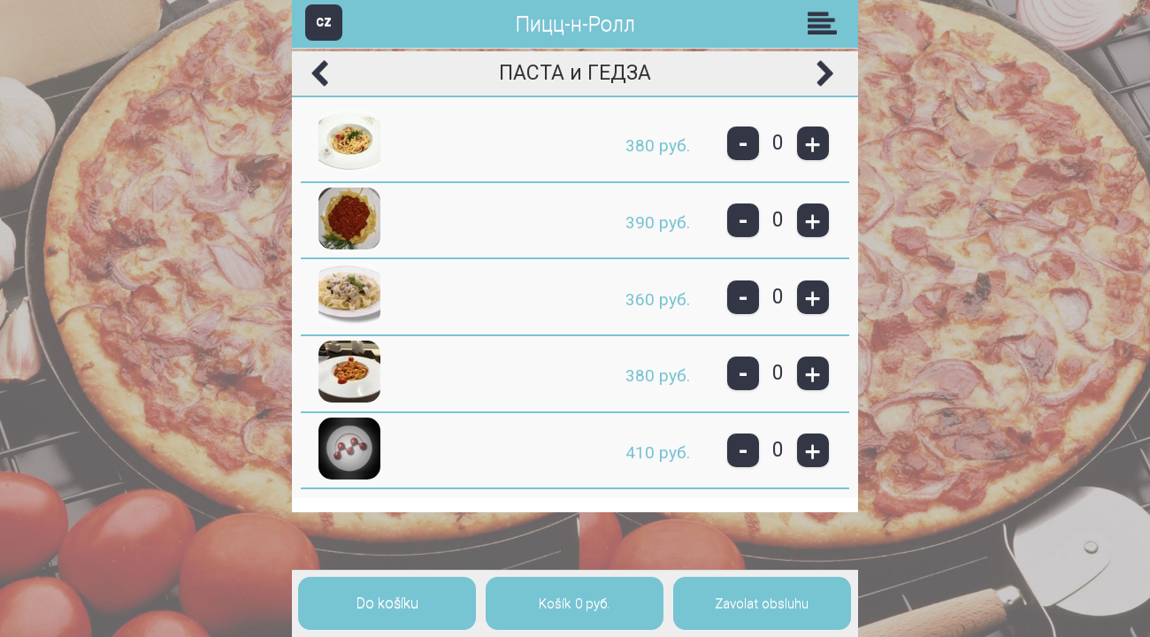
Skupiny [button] (826, 23)
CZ (324, 21)
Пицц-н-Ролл (575, 24)
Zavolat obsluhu (762, 603)
